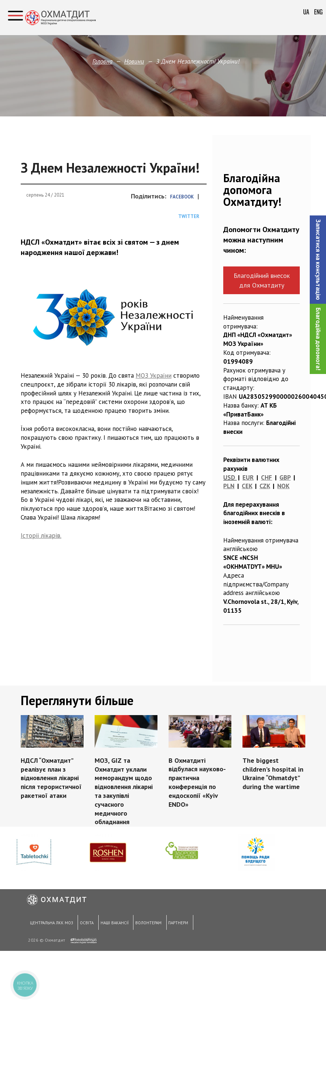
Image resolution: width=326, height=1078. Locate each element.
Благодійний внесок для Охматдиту (262, 280)
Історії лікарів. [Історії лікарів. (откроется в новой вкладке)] (41, 535)
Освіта (85, 923)
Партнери (176, 923)
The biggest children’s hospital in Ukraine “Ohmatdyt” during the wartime (272, 773)
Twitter (188, 216)
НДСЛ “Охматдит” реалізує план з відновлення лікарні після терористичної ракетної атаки (51, 778)
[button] (318, 259)
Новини (134, 61)
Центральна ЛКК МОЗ (50, 923)
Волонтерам (146, 923)
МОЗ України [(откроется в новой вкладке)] (154, 375)
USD (229, 477)
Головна (102, 61)
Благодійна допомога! (318, 338)
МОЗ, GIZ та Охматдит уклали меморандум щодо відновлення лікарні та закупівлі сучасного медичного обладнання (124, 791)
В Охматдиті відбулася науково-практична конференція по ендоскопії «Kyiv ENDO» (197, 782)
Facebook (182, 197)
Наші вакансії (113, 923)
